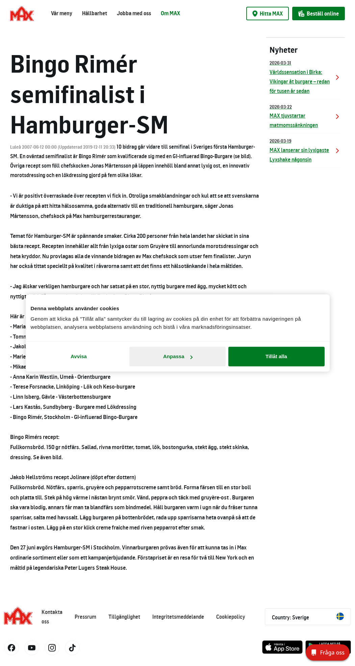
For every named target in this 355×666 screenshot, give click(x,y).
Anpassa (178, 356)
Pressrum (85, 616)
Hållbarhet (94, 13)
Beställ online (318, 13)
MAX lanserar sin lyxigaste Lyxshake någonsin (305, 150)
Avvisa (79, 356)
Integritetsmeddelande (178, 616)
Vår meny (61, 13)
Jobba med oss (134, 13)
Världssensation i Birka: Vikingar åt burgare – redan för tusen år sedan (305, 76)
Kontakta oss (52, 617)
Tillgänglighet (124, 616)
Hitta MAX (267, 13)
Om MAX (170, 13)
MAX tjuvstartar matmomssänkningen (305, 116)
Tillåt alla (276, 356)
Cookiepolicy (230, 616)
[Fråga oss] (328, 652)
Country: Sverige (308, 617)
